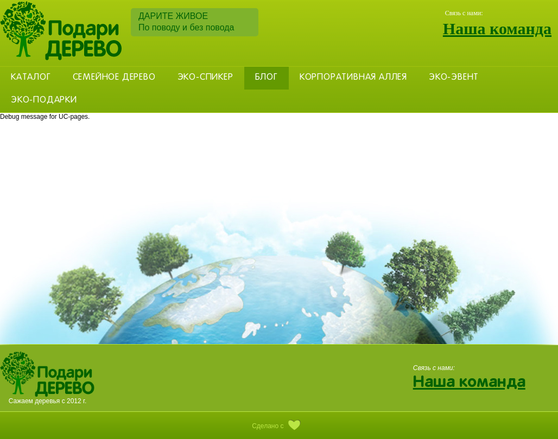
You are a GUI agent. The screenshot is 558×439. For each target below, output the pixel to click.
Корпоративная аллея (353, 77)
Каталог (31, 77)
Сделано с (279, 426)
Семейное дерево (114, 77)
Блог (266, 77)
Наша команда (497, 28)
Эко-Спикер (205, 77)
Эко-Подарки (44, 100)
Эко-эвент (454, 77)
